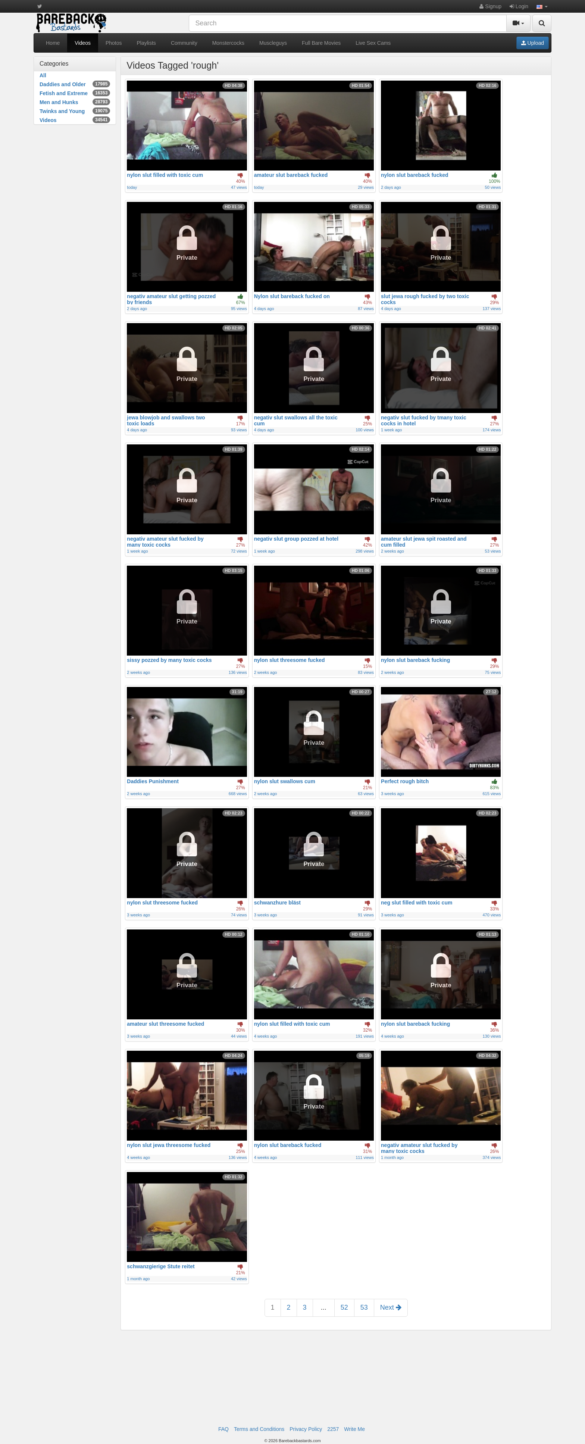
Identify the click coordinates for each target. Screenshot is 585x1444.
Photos (114, 43)
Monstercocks (228, 43)
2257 (333, 1429)
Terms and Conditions (259, 1429)
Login (519, 6)
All (43, 75)
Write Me (354, 1429)
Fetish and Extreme (75, 93)
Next (390, 1307)
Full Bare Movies (321, 43)
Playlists (146, 43)
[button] (542, 6)
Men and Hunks (75, 102)
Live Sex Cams (373, 43)
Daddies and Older (75, 84)
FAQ (223, 1429)
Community (184, 43)
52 (344, 1307)
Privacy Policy (306, 1429)
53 (364, 1307)
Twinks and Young (75, 110)
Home (53, 43)
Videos (83, 43)
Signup (490, 6)
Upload (532, 43)
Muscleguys (273, 43)
